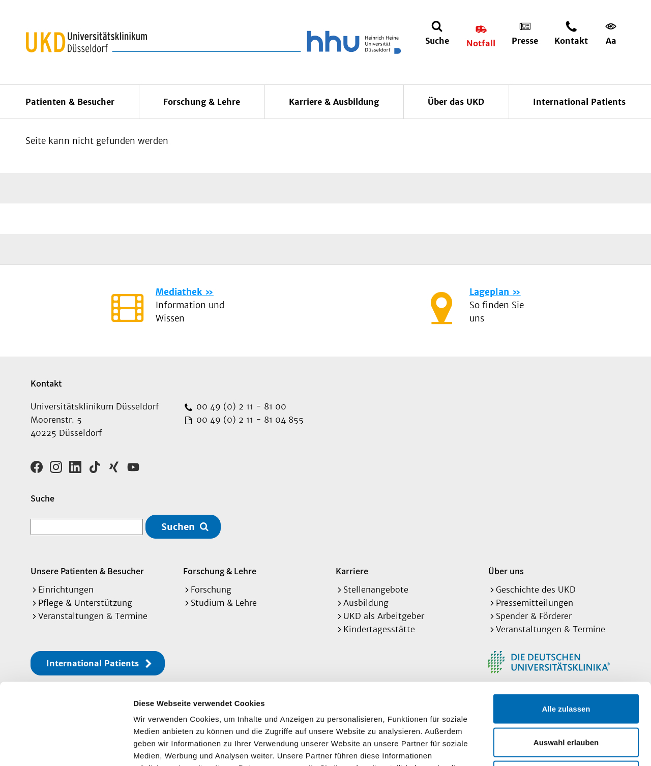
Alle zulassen (566, 632)
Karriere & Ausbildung (334, 102)
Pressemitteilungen (534, 603)
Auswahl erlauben (566, 666)
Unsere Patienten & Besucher (87, 571)
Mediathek (179, 292)
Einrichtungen (66, 589)
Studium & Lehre (224, 603)
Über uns (506, 571)
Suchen (178, 527)
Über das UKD (456, 102)
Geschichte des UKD (536, 589)
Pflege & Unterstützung (85, 603)
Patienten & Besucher (69, 102)
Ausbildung (366, 603)
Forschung (211, 589)
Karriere (352, 571)
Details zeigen (541, 746)
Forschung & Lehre (201, 102)
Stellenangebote (375, 589)
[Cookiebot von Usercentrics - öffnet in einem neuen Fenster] (65, 746)
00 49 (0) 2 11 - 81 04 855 (249, 420)
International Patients (579, 102)
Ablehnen (566, 699)
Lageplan (489, 292)
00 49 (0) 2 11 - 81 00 (240, 406)
